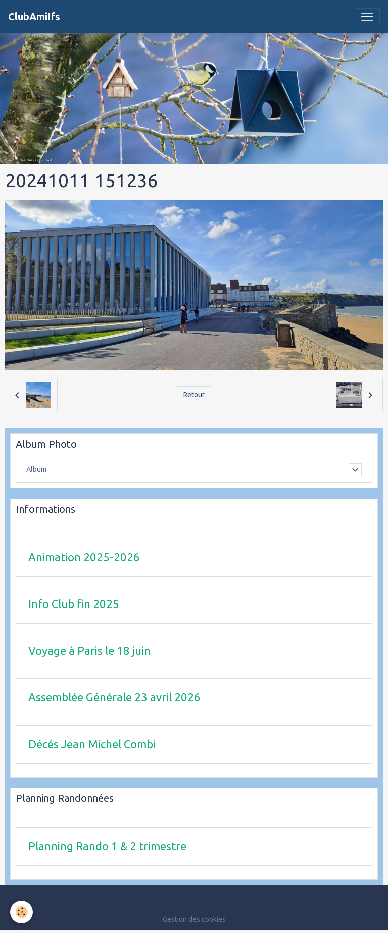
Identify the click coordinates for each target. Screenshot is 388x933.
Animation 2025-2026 (84, 557)
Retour (194, 395)
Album (36, 469)
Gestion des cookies (194, 919)
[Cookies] (21, 912)
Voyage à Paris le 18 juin (89, 650)
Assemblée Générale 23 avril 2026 (114, 697)
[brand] (34, 16)
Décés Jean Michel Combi (92, 744)
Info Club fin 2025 (73, 603)
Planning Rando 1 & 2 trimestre (107, 846)
